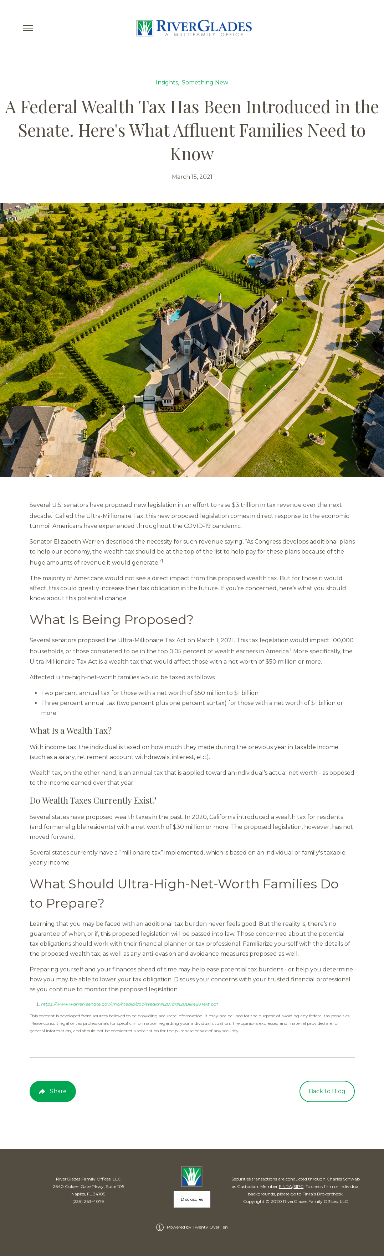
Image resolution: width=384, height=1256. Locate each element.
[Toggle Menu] (27, 28)
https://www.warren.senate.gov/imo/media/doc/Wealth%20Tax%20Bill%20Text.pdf (129, 1004)
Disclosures (192, 1199)
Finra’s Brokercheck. (323, 1194)
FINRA (285, 1186)
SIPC (298, 1186)
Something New (205, 82)
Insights (167, 82)
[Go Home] (192, 28)
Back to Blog (327, 1091)
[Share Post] (53, 1091)
